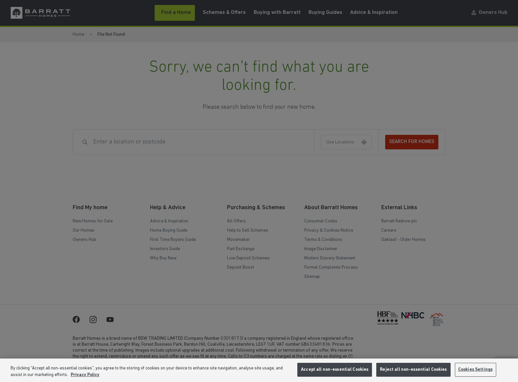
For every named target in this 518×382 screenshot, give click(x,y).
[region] (259, 370)
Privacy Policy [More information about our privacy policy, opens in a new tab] (85, 375)
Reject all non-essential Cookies (413, 369)
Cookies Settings (475, 369)
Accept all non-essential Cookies (334, 369)
